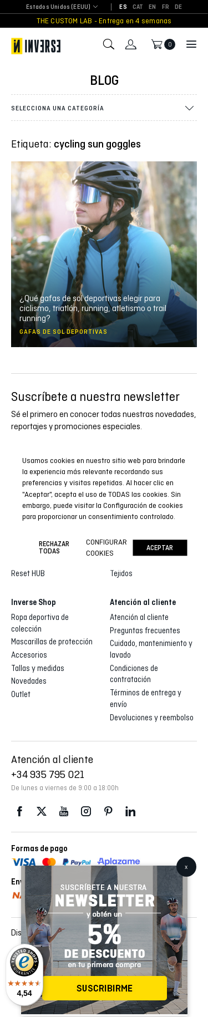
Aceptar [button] (159, 547)
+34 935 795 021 (47, 774)
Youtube (63, 811)
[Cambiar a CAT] (138, 7)
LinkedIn (130, 811)
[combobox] (58, 7)
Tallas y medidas (37, 668)
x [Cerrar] (186, 867)
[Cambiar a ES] (122, 7)
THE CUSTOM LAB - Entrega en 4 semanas (104, 21)
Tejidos (121, 573)
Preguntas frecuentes (145, 630)
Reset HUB (28, 573)
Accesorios (29, 654)
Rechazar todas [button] (54, 548)
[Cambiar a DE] (178, 7)
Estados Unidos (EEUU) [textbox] (58, 7)
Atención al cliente (139, 617)
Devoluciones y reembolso (152, 717)
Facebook (19, 811)
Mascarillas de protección (52, 641)
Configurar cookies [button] (106, 547)
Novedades (29, 681)
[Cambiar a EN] (152, 7)
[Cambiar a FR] (165, 7)
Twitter (41, 811)
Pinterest (108, 811)
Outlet (21, 694)
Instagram (86, 811)
